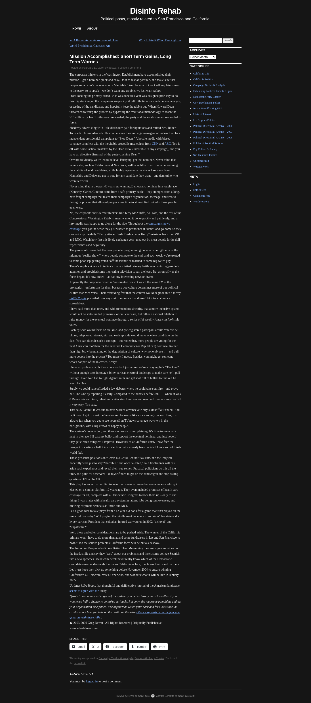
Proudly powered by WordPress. (133, 695)
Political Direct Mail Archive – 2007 (213, 131)
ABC (167, 143)
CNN (155, 143)
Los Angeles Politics (204, 120)
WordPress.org (201, 201)
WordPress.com (186, 695)
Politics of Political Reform (208, 143)
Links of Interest (202, 114)
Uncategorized (201, 160)
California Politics (203, 79)
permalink (80, 663)
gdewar (113, 67)
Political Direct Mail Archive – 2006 (213, 125)
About (92, 28)
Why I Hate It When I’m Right (160, 40)
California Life (201, 73)
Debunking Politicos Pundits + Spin (212, 91)
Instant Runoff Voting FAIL (208, 108)
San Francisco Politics (205, 155)
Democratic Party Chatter (149, 658)
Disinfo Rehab (155, 10)
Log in (196, 184)
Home (76, 28)
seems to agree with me (84, 591)
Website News (201, 166)
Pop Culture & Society (205, 149)
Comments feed (201, 195)
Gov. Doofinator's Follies (206, 102)
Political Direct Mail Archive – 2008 (213, 137)
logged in (92, 681)
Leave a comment (130, 67)
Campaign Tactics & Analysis (116, 658)
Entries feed (199, 189)
